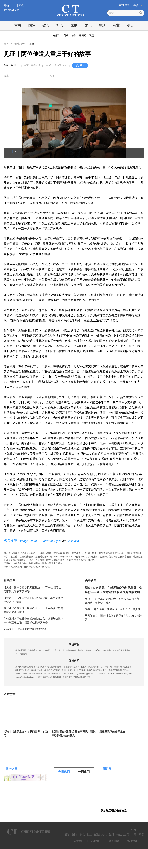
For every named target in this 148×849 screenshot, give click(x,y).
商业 (116, 25)
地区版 (20, 5)
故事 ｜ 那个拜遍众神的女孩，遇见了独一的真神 (112, 609)
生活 (102, 25)
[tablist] (74, 772)
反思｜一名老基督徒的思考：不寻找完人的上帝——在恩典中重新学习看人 (114, 600)
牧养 (74, 35)
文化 (88, 25)
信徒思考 (19, 43)
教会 (45, 25)
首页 (17, 25)
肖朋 (13, 65)
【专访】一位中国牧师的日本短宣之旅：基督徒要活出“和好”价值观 (33, 600)
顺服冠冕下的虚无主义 (112, 731)
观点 (130, 25)
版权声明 (132, 841)
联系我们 (96, 841)
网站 (9, 5)
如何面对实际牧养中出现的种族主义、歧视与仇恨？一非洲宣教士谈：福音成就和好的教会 (33, 620)
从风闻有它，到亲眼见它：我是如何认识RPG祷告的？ (113, 617)
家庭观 (82, 35)
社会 (59, 25)
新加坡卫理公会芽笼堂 (114, 810)
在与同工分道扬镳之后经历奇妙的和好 (26, 629)
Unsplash (73, 540)
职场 (91, 35)
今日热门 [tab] (64, 771)
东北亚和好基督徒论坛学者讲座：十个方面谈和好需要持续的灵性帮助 (33, 610)
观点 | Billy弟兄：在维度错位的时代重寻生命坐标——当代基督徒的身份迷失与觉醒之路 (113, 590)
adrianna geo (52, 540)
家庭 (74, 25)
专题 (141, 834)
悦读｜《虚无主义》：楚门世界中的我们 (26, 733)
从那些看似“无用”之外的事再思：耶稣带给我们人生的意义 (73, 733)
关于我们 (78, 841)
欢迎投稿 (114, 841)
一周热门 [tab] (84, 771)
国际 (31, 25)
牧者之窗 (11, 768)
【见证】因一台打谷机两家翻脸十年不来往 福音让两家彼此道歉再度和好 (32, 589)
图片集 (107, 768)
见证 (66, 35)
